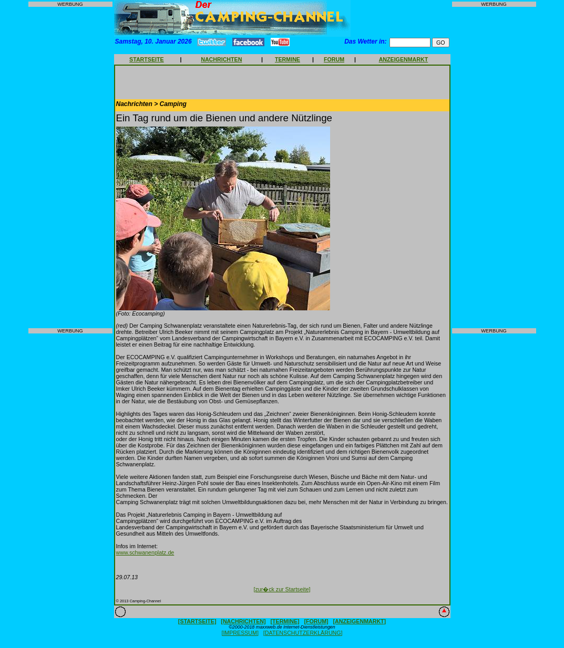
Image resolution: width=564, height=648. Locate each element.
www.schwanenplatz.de (145, 552)
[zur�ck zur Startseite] (281, 589)
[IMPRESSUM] (239, 633)
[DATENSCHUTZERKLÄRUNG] (303, 633)
